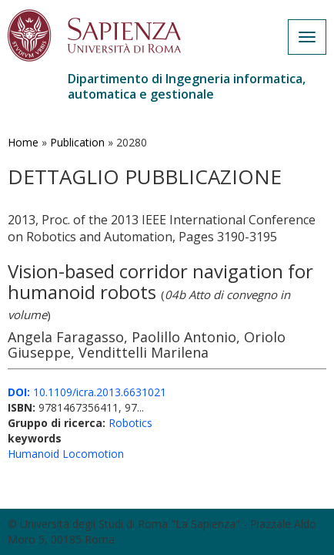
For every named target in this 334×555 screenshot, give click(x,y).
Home (23, 142)
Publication (77, 142)
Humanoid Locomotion (66, 453)
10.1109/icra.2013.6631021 (87, 392)
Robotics (130, 422)
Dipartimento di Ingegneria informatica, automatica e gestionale (187, 86)
